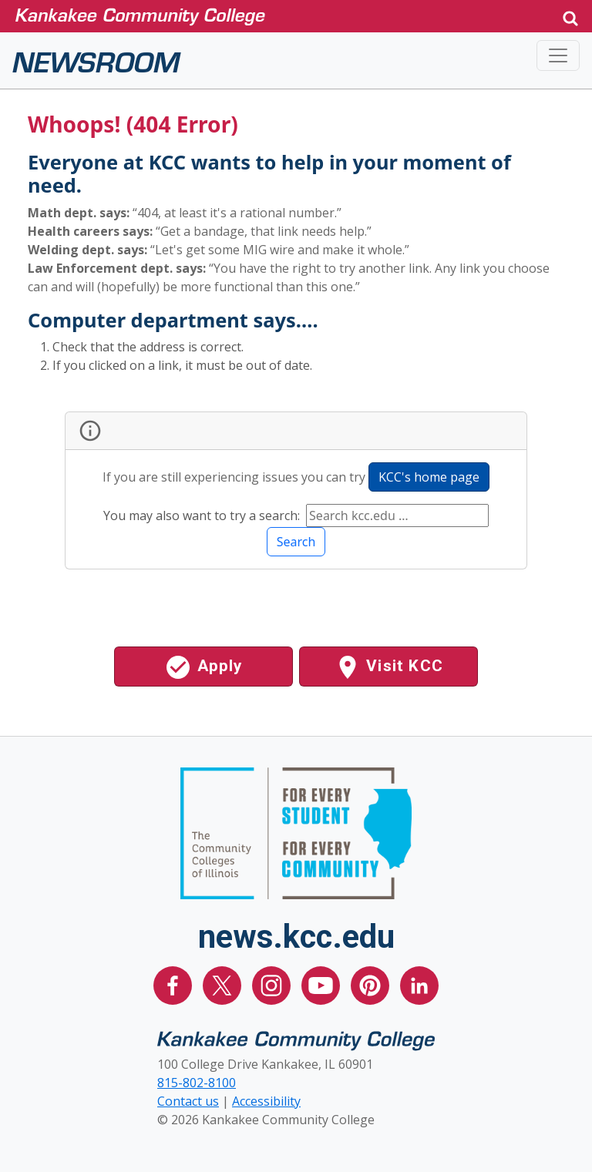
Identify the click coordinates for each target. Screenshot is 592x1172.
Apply (203, 667)
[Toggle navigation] (558, 55)
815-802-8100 (196, 1082)
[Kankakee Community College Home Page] (276, 16)
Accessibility (266, 1101)
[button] (570, 17)
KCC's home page (428, 476)
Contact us (188, 1101)
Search (296, 541)
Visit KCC (388, 667)
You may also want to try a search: (203, 515)
